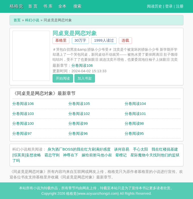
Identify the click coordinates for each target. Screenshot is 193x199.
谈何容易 (121, 149)
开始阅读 (63, 78)
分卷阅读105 (79, 103)
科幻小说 (32, 20)
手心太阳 (140, 149)
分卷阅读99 (78, 123)
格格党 (16, 6)
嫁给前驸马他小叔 (97, 155)
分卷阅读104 (135, 103)
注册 (179, 6)
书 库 (47, 6)
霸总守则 (52, 155)
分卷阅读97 (22, 133)
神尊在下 (70, 155)
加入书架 (85, 78)
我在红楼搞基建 (165, 149)
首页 (17, 20)
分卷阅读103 (23, 113)
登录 (169, 6)
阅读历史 (154, 6)
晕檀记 (121, 155)
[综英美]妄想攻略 (26, 155)
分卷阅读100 (23, 123)
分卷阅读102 (79, 113)
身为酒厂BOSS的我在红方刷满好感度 (79, 149)
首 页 (32, 6)
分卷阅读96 (78, 133)
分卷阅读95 (134, 133)
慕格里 (61, 40)
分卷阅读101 (135, 113)
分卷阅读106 (82, 65)
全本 (62, 6)
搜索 (77, 6)
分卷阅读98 (134, 123)
